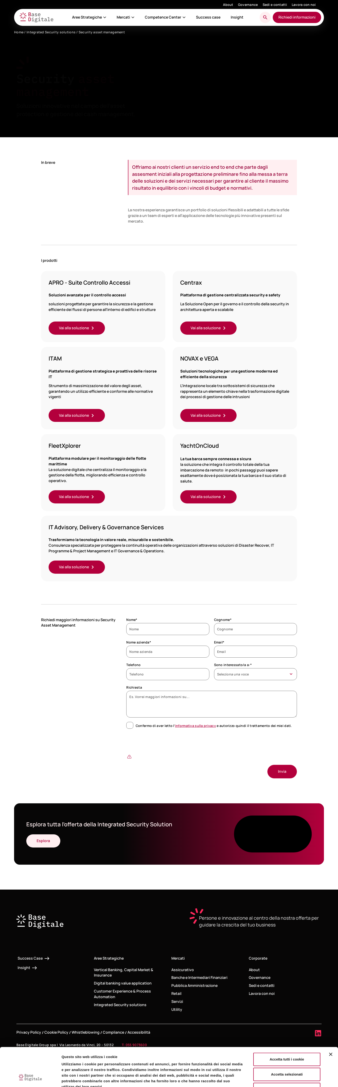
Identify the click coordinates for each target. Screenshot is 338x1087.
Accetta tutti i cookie (287, 1026)
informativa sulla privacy (195, 725)
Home (18, 32)
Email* (219, 642)
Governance (248, 4)
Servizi (177, 1001)
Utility (176, 1009)
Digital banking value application (123, 983)
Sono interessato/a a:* (233, 665)
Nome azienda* (138, 642)
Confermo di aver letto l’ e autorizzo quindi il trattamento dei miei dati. (214, 725)
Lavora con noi (304, 4)
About (228, 4)
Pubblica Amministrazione (194, 985)
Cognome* (222, 619)
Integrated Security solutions (51, 32)
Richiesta (134, 687)
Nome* (131, 619)
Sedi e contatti (275, 4)
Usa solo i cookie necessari (287, 1056)
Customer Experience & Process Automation (122, 994)
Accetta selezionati (287, 1041)
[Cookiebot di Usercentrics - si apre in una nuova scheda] (30, 1077)
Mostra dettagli (247, 1078)
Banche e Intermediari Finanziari (199, 977)
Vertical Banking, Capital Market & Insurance (123, 972)
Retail (176, 993)
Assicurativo (182, 969)
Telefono (133, 665)
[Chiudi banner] (330, 1021)
